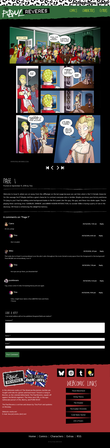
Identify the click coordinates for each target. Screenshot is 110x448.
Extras (103, 10)
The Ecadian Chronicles (78, 409)
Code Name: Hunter (78, 415)
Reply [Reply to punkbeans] (102, 281)
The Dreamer (78, 403)
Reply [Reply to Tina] (101, 236)
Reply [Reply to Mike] (102, 251)
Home (32, 436)
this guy (68, 200)
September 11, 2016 (19, 185)
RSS (79, 436)
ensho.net (13, 411)
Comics (73, 10)
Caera (11, 223)
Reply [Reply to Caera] (102, 224)
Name (7, 336)
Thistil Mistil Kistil (78, 391)
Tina (30, 185)
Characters (88, 10)
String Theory (78, 397)
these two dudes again (91, 200)
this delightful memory (38, 206)
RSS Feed (103, 3)
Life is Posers (78, 421)
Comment (8, 320)
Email (7, 344)
